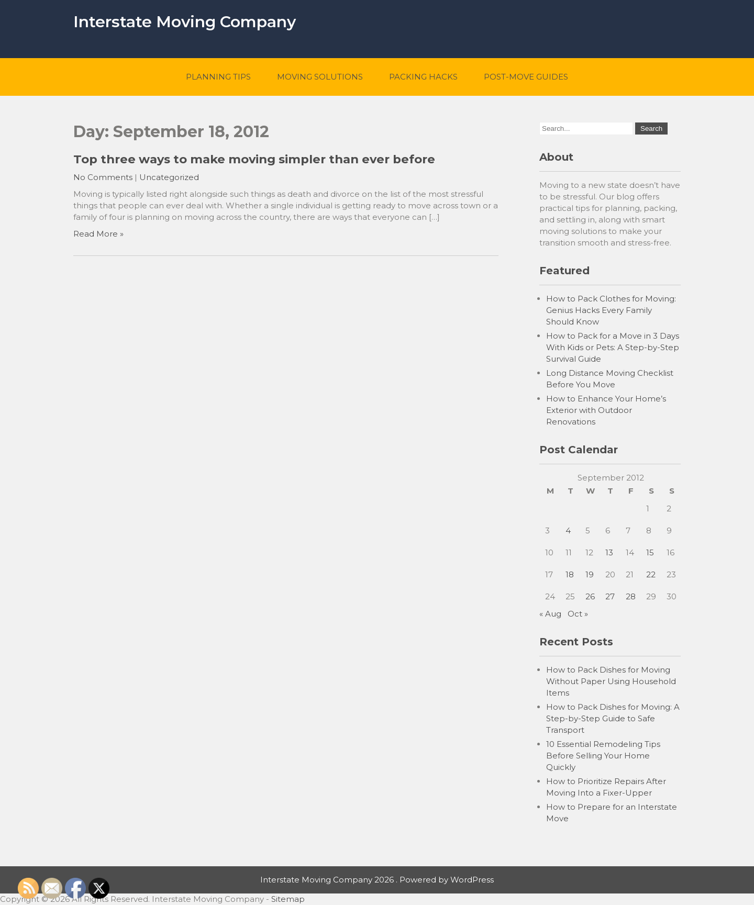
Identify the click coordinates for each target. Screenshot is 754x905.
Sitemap (288, 899)
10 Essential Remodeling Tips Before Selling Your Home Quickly (603, 755)
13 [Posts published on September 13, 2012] (609, 552)
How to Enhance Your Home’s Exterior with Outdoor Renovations (606, 410)
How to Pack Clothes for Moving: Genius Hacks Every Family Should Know (611, 310)
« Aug (550, 614)
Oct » (578, 614)
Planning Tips (218, 77)
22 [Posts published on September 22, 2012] (651, 574)
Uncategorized (169, 177)
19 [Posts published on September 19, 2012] (589, 574)
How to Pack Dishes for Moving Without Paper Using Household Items (611, 681)
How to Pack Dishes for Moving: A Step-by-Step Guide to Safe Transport (613, 718)
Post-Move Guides (526, 77)
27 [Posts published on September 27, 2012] (610, 596)
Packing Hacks (423, 77)
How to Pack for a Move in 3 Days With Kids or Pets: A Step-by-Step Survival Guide (612, 347)
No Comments (102, 177)
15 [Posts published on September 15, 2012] (650, 552)
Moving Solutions (320, 77)
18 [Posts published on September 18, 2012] (570, 574)
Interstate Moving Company (184, 21)
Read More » (98, 234)
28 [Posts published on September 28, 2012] (631, 596)
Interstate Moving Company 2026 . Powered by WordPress (377, 880)
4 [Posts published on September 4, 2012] (568, 530)
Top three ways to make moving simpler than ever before (254, 159)
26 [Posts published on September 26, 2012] (590, 596)
